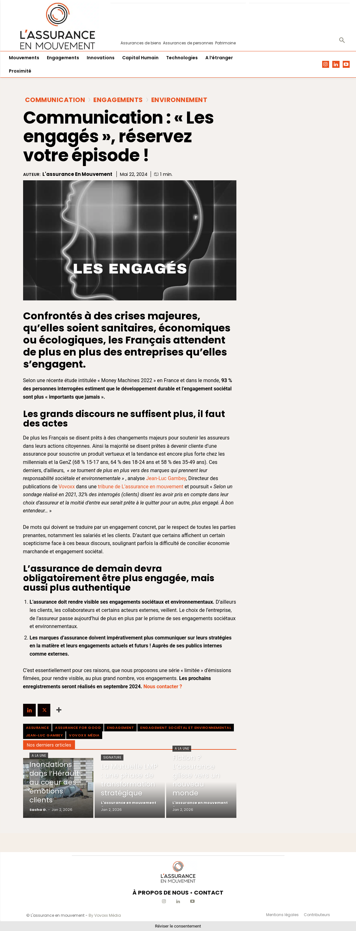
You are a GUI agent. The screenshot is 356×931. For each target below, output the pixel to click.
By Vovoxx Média (105, 915)
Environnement (179, 100)
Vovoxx (67, 487)
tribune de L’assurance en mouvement (140, 487)
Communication (55, 100)
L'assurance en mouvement (77, 174)
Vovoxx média (84, 735)
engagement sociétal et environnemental (185, 727)
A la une (39, 755)
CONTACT (208, 892)
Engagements (118, 100)
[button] (342, 40)
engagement (120, 727)
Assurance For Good (78, 727)
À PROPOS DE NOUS (161, 892)
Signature (112, 757)
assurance (37, 727)
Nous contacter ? (162, 687)
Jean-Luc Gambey (166, 478)
